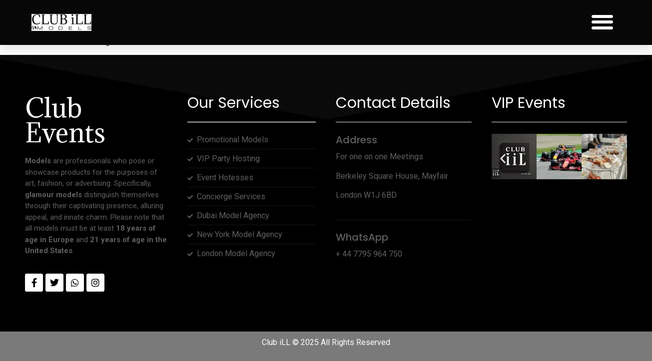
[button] (602, 22)
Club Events (65, 120)
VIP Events (529, 102)
